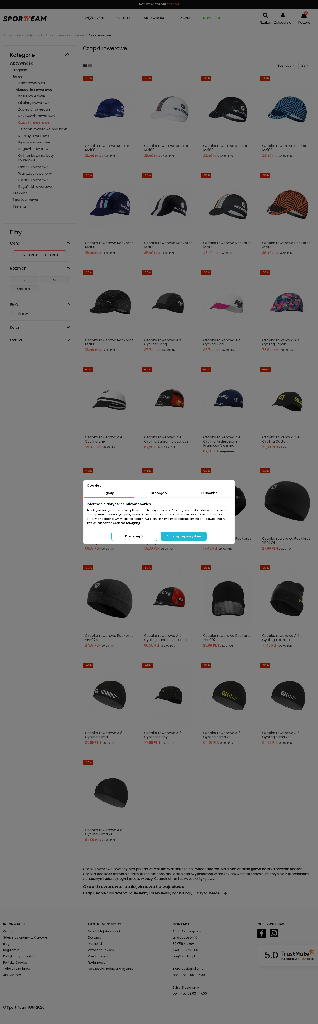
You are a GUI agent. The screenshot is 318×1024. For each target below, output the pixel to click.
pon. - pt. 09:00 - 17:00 (190, 993)
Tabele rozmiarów (16, 968)
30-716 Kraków (183, 944)
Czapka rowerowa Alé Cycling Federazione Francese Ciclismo (222, 441)
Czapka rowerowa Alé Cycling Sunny (162, 734)
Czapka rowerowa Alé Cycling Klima (103, 734)
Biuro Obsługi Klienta (188, 968)
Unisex (23, 313)
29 (304, 65)
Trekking (20, 193)
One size (24, 288)
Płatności (95, 944)
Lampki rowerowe (33, 166)
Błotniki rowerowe (33, 179)
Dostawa (94, 937)
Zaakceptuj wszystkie (183, 536)
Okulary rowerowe (34, 102)
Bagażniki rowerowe (35, 186)
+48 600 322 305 (185, 950)
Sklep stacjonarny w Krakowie (25, 937)
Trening (19, 206)
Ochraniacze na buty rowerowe (36, 158)
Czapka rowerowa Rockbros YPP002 (227, 637)
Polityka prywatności (18, 956)
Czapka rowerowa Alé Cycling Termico (281, 637)
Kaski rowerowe (31, 96)
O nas (7, 931)
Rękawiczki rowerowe (36, 115)
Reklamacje (97, 962)
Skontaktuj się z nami (104, 931)
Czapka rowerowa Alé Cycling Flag (222, 342)
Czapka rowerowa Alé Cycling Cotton (281, 439)
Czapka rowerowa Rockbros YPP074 (286, 540)
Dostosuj (134, 536)
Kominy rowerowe (33, 135)
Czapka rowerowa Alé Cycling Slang (162, 342)
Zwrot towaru (98, 956)
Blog (6, 944)
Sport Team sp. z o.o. (188, 931)
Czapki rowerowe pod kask (44, 129)
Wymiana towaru (101, 950)
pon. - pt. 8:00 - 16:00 (189, 975)
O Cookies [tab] (209, 493)
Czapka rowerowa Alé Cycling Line (103, 439)
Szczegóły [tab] (159, 493)
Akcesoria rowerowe (34, 89)
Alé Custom (12, 975)
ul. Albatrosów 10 (185, 937)
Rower (18, 76)
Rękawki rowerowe (34, 142)
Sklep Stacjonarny (186, 987)
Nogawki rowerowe (34, 148)
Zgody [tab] (109, 493)
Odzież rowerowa (30, 83)
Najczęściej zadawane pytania (110, 968)
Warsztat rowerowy (35, 173)
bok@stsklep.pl (184, 956)
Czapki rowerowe (34, 122)
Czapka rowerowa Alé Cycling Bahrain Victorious (166, 439)
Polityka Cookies (15, 962)
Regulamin (11, 950)
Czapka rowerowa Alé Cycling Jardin (281, 342)
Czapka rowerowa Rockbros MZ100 (109, 147)
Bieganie (20, 70)
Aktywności (22, 63)
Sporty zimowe (25, 199)
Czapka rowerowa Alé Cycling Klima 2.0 (222, 734)
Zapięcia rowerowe (34, 109)
